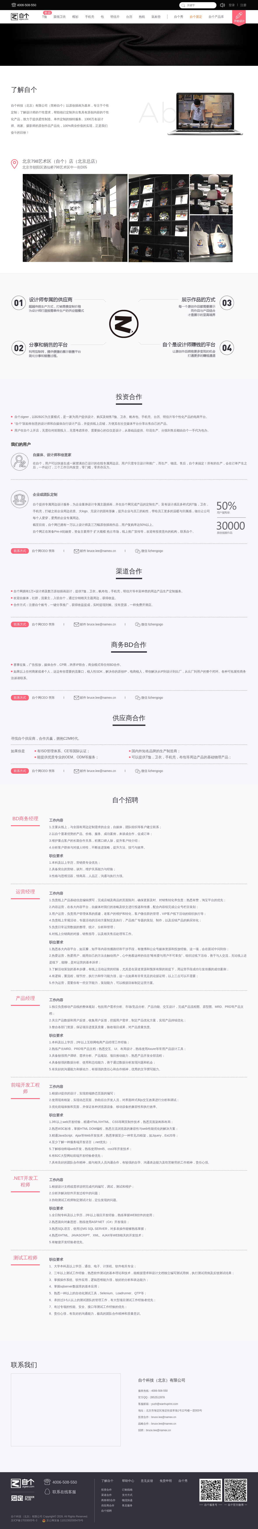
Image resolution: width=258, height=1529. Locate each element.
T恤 (44, 16)
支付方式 (127, 1495)
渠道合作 (106, 1495)
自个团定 (196, 16)
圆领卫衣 (60, 16)
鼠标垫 (156, 16)
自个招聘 (106, 1510)
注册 (243, 5)
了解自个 (107, 1480)
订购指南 (127, 1489)
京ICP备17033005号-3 (24, 1520)
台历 (129, 16)
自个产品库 (216, 16)
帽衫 (75, 16)
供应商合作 (107, 1505)
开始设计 (237, 18)
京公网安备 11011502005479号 (62, 1520)
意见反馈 (147, 1480)
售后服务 (127, 1505)
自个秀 (178, 16)
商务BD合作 (108, 1500)
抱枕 (142, 16)
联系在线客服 (59, 1492)
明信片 (115, 16)
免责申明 (166, 1480)
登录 (232, 5)
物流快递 (127, 1500)
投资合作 (106, 1489)
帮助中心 (128, 1480)
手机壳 (89, 16)
